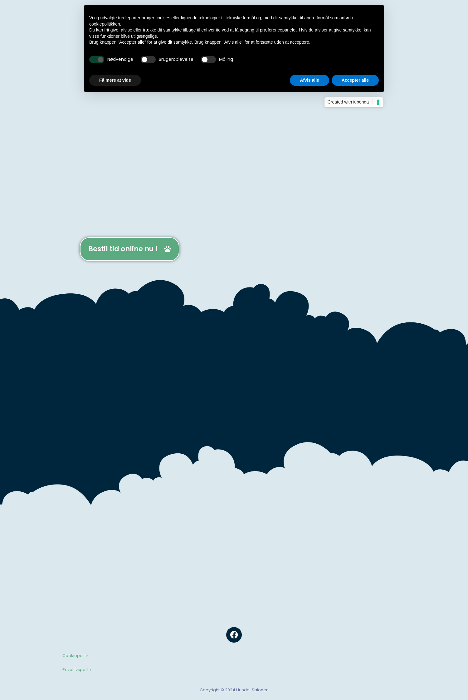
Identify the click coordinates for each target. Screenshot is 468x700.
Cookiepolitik (75, 656)
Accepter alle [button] (355, 80)
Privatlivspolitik (77, 670)
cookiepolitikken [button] (104, 24)
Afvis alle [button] (309, 80)
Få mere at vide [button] (115, 80)
